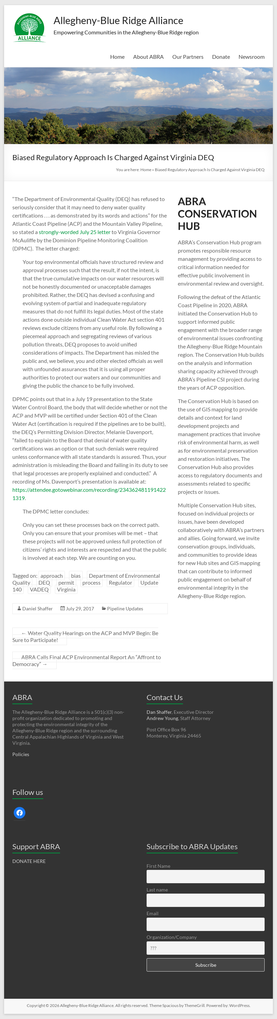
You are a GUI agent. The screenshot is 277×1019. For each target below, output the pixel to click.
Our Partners (188, 56)
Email (153, 913)
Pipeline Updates (125, 608)
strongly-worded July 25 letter (75, 232)
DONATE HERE (29, 861)
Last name (157, 890)
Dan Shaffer (159, 712)
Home (117, 56)
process (91, 582)
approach (52, 575)
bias (76, 575)
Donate (221, 56)
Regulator (120, 582)
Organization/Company (172, 937)
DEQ (44, 582)
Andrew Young (162, 718)
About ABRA (148, 56)
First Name (158, 866)
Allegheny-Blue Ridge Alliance (133, 19)
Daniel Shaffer (37, 608)
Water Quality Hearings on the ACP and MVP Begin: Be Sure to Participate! (85, 636)
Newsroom (252, 56)
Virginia (66, 589)
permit (66, 582)
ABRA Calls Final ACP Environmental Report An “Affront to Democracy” (86, 660)
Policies (20, 754)
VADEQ (39, 589)
